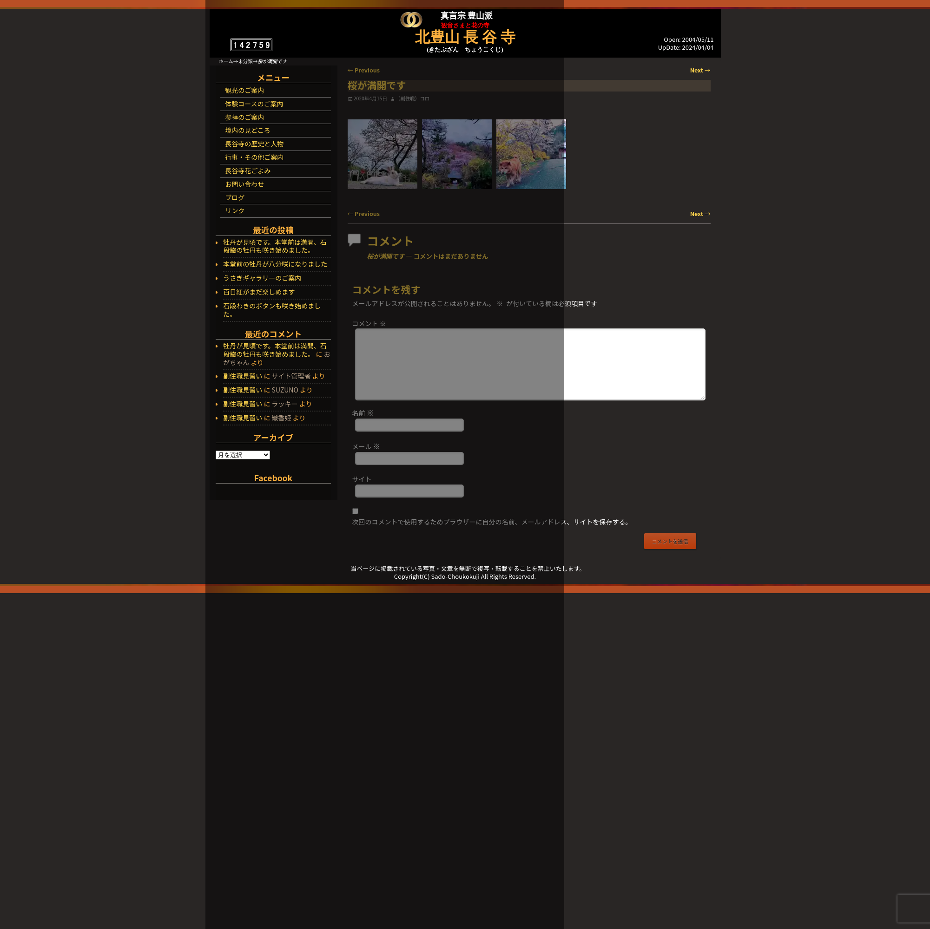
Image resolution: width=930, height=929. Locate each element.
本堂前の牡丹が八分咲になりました (275, 264)
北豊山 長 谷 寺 (465, 37)
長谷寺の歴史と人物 (254, 143)
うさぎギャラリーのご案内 (262, 278)
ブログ (234, 197)
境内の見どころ (247, 130)
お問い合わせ (244, 184)
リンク (234, 210)
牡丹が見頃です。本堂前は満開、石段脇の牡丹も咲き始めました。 (275, 246)
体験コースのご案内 (254, 103)
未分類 (245, 61)
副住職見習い (242, 375)
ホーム (226, 61)
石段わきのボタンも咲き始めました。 (272, 310)
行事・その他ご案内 (254, 157)
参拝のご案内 (244, 117)
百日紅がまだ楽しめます (259, 292)
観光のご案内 (244, 90)
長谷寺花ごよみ (247, 170)
